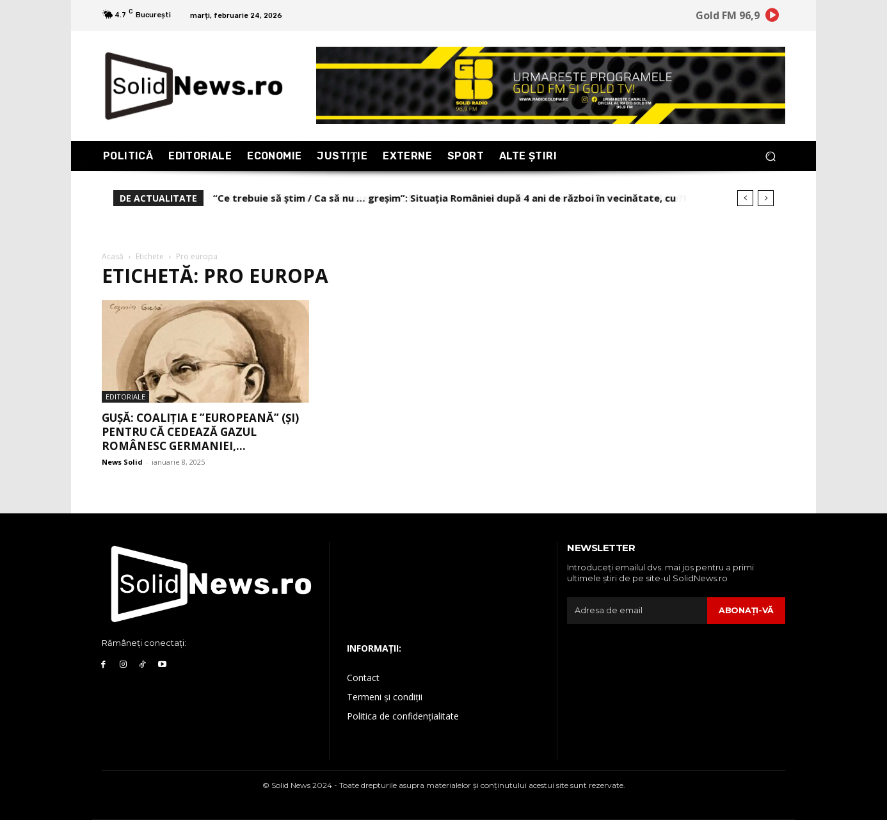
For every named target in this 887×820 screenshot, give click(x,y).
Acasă (113, 256)
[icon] (772, 17)
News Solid (122, 462)
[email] (637, 610)
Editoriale (125, 396)
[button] (770, 156)
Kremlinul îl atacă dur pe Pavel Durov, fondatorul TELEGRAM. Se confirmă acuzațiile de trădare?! (443, 197)
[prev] (745, 198)
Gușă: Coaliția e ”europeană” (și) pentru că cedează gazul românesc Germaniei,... (200, 431)
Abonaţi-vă (746, 610)
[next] (766, 198)
